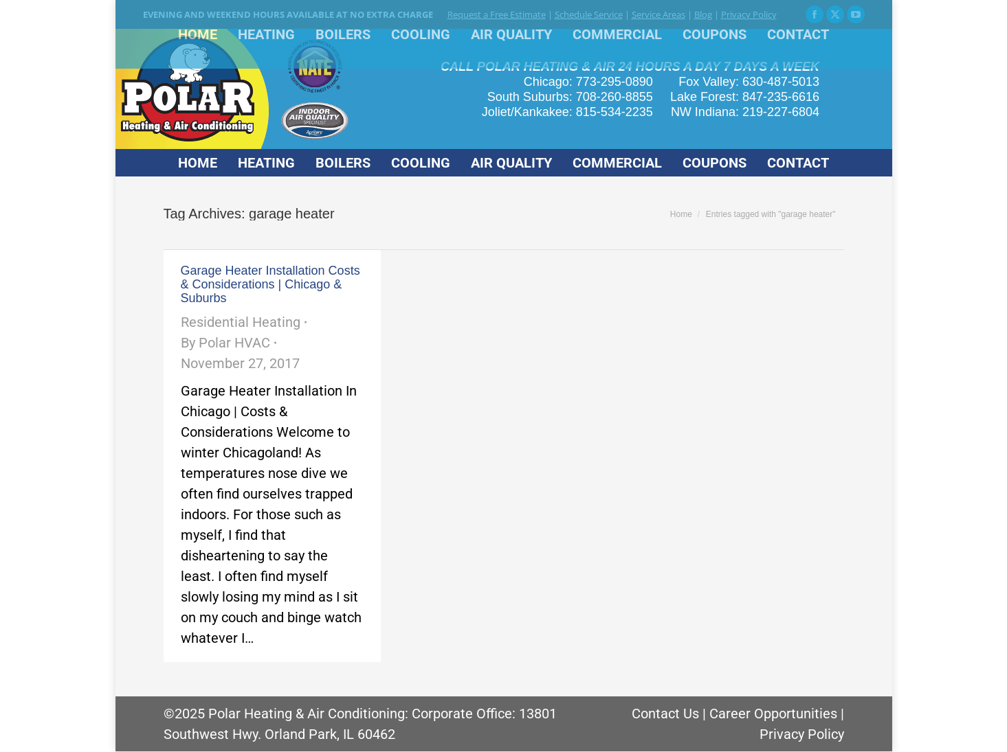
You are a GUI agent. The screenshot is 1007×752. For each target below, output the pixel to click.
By (225, 342)
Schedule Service (589, 14)
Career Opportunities (773, 713)
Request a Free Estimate (496, 14)
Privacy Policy (749, 14)
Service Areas (658, 14)
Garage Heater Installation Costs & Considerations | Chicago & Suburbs (270, 284)
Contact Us (665, 713)
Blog (703, 14)
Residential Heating (240, 322)
